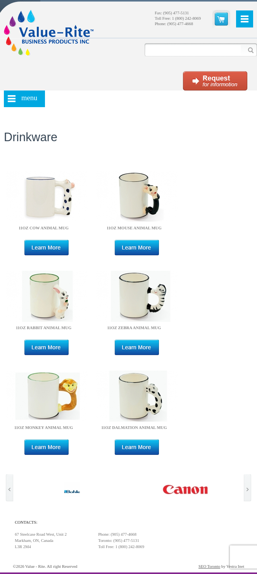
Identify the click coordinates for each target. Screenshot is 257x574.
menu (29, 98)
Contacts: (26, 522)
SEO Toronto (209, 566)
